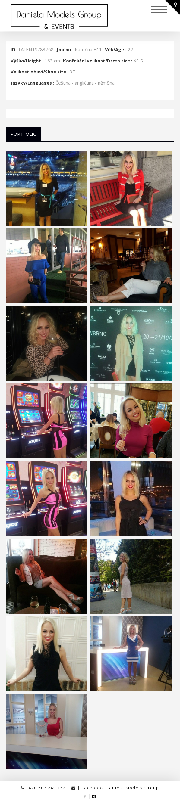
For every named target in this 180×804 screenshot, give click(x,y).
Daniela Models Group (132, 787)
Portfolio (24, 134)
